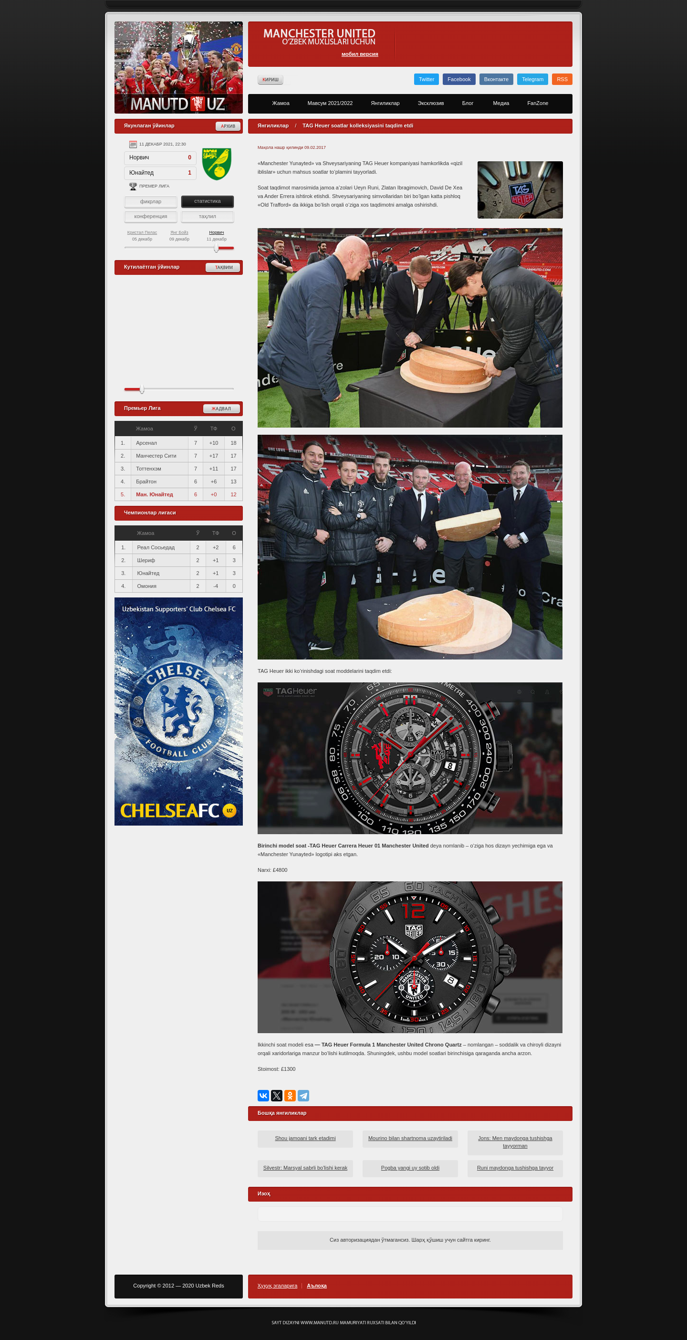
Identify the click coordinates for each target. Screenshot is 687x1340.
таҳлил (207, 216)
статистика (207, 201)
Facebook (459, 79)
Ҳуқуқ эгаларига (277, 1285)
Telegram (532, 79)
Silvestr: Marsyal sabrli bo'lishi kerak (305, 1168)
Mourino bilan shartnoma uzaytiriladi (410, 1138)
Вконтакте (496, 79)
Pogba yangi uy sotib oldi (410, 1168)
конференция (150, 216)
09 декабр (179, 235)
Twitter (426, 79)
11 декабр (217, 235)
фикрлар (150, 201)
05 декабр (142, 235)
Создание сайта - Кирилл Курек (343, 1323)
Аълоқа (317, 1285)
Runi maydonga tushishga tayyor (515, 1168)
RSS (562, 79)
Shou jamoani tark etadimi (305, 1138)
